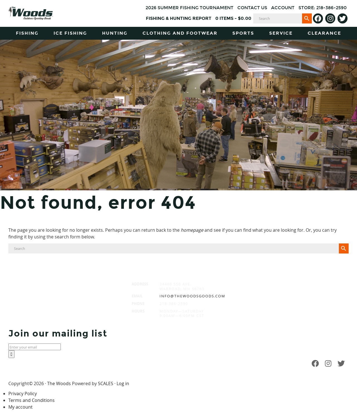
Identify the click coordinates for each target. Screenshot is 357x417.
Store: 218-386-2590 (322, 7)
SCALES (105, 383)
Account (283, 7)
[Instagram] (330, 18)
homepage (192, 230)
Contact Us (252, 7)
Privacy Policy (22, 393)
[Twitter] (342, 18)
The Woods (59, 383)
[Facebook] (318, 18)
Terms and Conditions (31, 400)
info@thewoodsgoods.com (192, 295)
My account (20, 407)
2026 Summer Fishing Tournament (189, 7)
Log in (123, 383)
